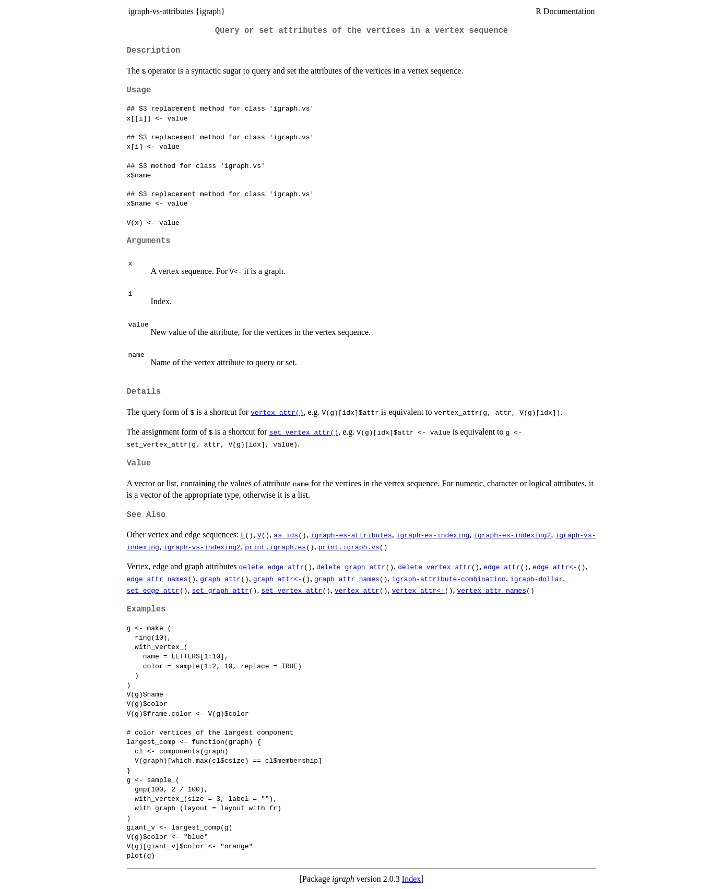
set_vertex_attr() (304, 432)
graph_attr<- (277, 578)
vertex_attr (357, 590)
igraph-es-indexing (432, 534)
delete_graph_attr (351, 566)
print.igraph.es (275, 546)
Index (411, 878)
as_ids (286, 534)
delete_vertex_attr (434, 566)
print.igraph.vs (349, 546)
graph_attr (220, 578)
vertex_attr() (277, 412)
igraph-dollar (536, 578)
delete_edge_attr (271, 566)
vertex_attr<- (418, 590)
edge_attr (501, 566)
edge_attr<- (554, 566)
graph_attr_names (347, 578)
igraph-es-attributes (351, 534)
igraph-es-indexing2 (512, 534)
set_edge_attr (153, 590)
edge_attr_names (157, 578)
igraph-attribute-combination (448, 578)
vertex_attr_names (491, 590)
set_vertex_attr (291, 590)
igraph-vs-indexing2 (202, 546)
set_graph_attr (220, 590)
